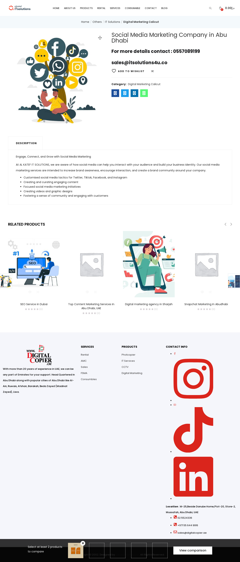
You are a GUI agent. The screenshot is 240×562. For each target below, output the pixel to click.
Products (86, 7)
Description (26, 143)
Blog (164, 7)
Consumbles (89, 379)
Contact (151, 7)
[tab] (25, 143)
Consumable (132, 7)
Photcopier (128, 354)
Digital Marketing (132, 373)
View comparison (192, 550)
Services (115, 7)
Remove (82, 543)
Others (97, 22)
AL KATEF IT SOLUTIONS (34, 164)
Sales (84, 366)
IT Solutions (112, 22)
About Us (69, 7)
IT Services (128, 360)
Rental (101, 7)
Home (56, 7)
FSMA (84, 373)
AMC (84, 360)
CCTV (125, 366)
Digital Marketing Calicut (141, 22)
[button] (226, 8)
